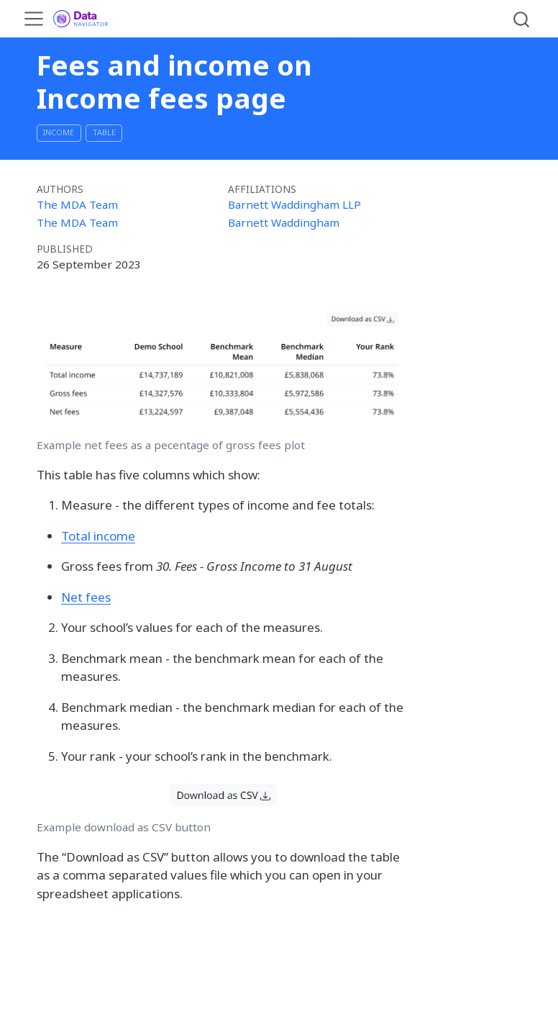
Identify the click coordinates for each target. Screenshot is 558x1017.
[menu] (34, 18)
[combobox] (522, 18)
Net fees (86, 597)
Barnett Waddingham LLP (294, 204)
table (104, 132)
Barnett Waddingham (283, 222)
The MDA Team (77, 204)
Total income (98, 536)
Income (58, 132)
